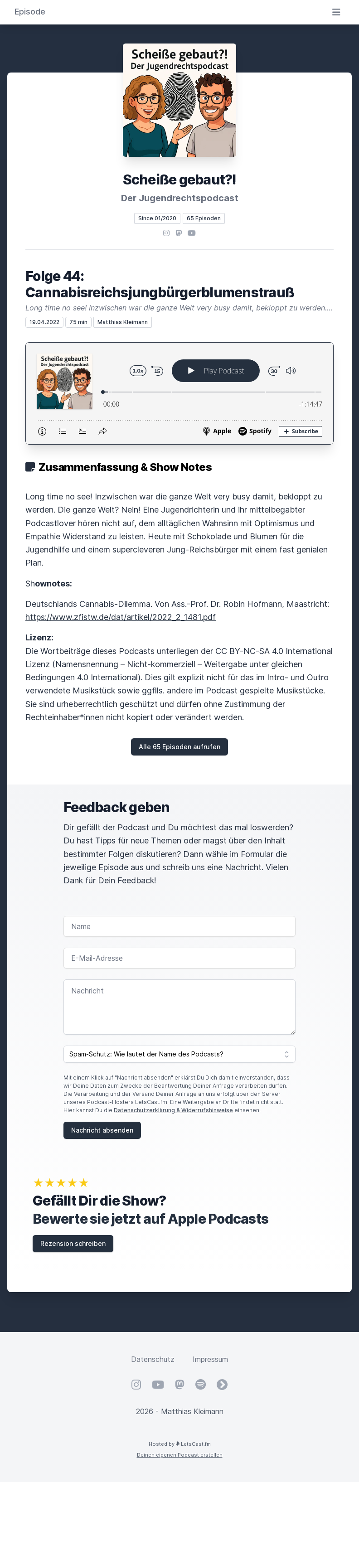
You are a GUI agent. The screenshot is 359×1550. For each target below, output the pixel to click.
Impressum (210, 1359)
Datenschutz (153, 1359)
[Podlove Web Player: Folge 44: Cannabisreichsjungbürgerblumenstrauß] (179, 393)
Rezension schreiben (73, 1243)
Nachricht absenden (102, 1130)
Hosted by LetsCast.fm (180, 1444)
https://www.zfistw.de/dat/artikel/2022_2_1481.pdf (120, 617)
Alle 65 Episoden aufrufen (179, 747)
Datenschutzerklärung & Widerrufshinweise (173, 1110)
